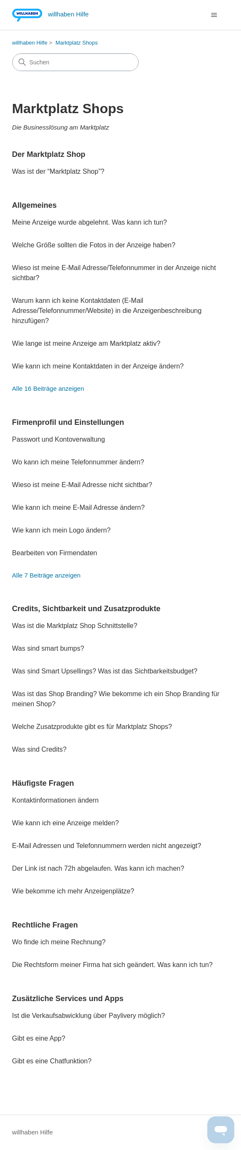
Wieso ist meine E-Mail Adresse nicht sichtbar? (82, 484)
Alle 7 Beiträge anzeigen (46, 575)
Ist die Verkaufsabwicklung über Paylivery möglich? (88, 1015)
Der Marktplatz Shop (49, 154)
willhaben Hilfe (30, 43)
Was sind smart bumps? (48, 648)
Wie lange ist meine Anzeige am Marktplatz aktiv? (86, 343)
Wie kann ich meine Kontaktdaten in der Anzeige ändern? (98, 366)
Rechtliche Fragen (45, 925)
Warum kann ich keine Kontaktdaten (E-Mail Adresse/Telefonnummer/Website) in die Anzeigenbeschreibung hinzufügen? (107, 310)
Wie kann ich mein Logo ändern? (61, 530)
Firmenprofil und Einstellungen (68, 422)
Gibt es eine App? (38, 1038)
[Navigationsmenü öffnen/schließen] (214, 15)
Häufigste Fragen (43, 783)
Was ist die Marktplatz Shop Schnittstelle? (74, 625)
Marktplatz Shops (77, 43)
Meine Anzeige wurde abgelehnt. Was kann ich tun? (89, 222)
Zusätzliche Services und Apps (67, 998)
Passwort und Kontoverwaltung (58, 439)
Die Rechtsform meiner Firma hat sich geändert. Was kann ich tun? (112, 964)
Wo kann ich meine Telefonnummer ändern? (78, 462)
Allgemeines (34, 205)
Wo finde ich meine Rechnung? (59, 942)
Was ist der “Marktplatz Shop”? (58, 171)
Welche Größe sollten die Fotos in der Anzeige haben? (94, 245)
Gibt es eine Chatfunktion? (52, 1061)
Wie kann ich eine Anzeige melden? (65, 823)
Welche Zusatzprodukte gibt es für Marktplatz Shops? (92, 726)
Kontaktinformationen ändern (55, 800)
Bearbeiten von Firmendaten (54, 552)
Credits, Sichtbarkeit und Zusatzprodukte (86, 608)
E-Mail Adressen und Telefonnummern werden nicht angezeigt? (106, 845)
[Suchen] (75, 62)
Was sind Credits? (39, 749)
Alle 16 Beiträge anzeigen (48, 388)
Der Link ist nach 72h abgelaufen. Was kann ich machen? (98, 868)
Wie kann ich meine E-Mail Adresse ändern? (78, 507)
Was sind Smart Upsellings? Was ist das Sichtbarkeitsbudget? (105, 671)
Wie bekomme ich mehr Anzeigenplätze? (73, 891)
